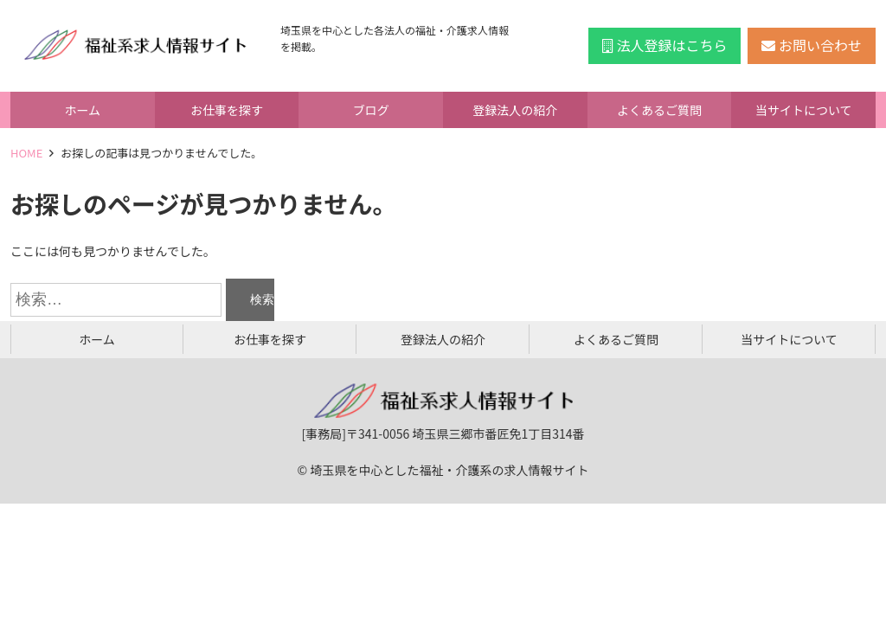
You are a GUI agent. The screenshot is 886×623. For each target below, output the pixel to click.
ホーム (83, 110)
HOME (26, 153)
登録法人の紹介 (514, 110)
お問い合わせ (811, 45)
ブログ (371, 110)
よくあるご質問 (659, 110)
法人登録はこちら (665, 45)
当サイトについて (803, 110)
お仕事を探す (226, 110)
